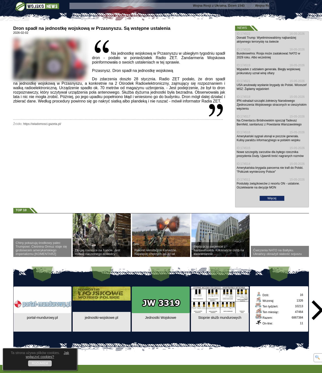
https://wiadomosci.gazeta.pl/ (42, 124)
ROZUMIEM (40, 363)
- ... (225, 5)
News (242, 28)
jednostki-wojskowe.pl (101, 318)
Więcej (271, 198)
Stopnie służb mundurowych (219, 318)
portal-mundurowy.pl (42, 318)
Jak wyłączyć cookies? (47, 355)
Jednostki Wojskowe (160, 318)
